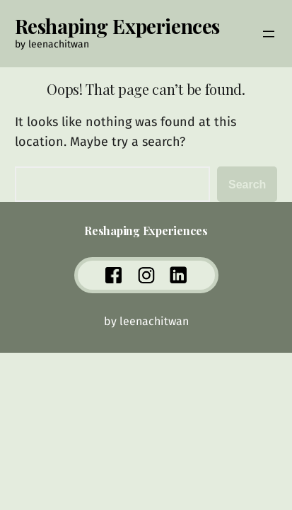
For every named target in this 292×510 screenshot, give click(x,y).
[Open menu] (268, 34)
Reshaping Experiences (117, 26)
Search (247, 184)
